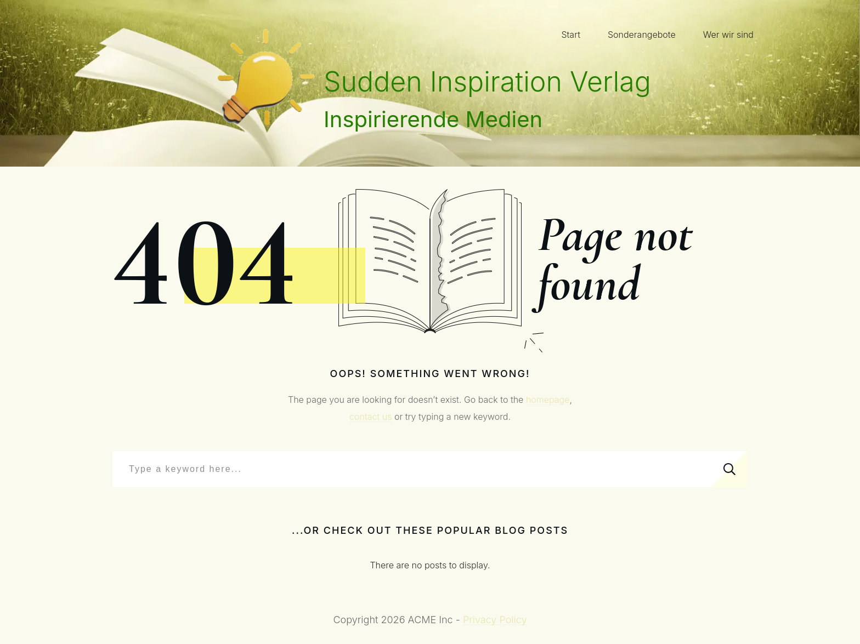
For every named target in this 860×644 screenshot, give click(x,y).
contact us (370, 416)
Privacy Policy (495, 619)
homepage (548, 399)
